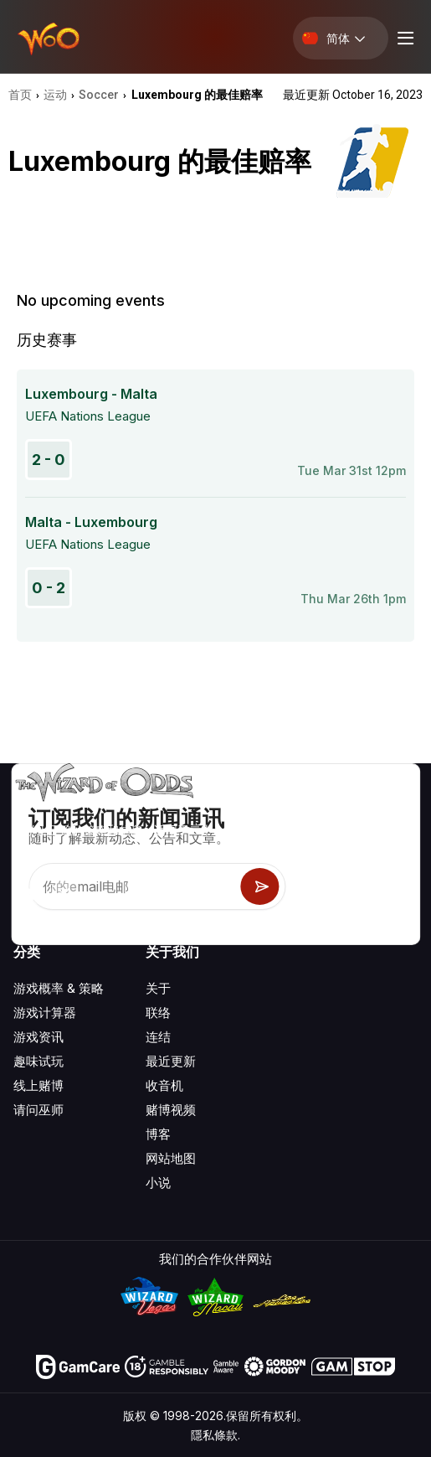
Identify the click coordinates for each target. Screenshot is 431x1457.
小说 (158, 1183)
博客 (158, 1134)
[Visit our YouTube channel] (27, 894)
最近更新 (171, 1061)
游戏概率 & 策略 (58, 988)
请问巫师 (38, 1110)
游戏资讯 (38, 1037)
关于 (158, 988)
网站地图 (171, 1158)
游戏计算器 (44, 1012)
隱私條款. (215, 1435)
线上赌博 (38, 1085)
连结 (158, 1037)
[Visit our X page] (64, 894)
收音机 (164, 1085)
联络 (158, 1012)
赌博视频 (171, 1110)
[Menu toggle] (403, 38)
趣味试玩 (38, 1061)
